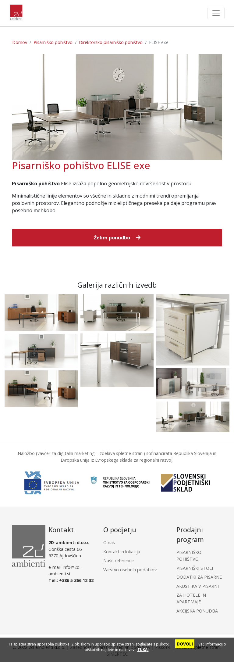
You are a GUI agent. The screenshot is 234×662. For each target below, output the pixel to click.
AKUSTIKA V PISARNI (197, 586)
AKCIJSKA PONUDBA (197, 611)
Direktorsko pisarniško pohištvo (111, 42)
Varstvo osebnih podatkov (130, 570)
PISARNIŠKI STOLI (194, 568)
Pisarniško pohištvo (53, 42)
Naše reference (118, 560)
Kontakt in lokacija (121, 552)
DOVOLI (185, 644)
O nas (109, 542)
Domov (19, 42)
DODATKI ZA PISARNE (199, 577)
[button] (117, 237)
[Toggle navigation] (216, 13)
